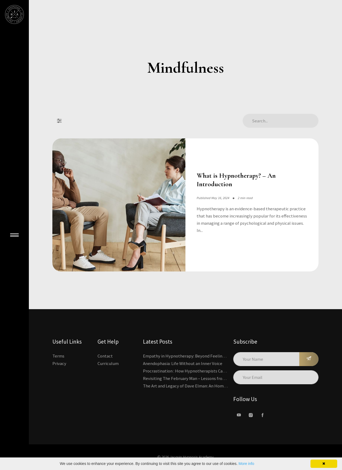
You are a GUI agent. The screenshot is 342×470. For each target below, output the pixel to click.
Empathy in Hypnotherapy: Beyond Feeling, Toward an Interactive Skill (210, 356)
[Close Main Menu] (14, 235)
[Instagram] (250, 415)
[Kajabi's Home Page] (14, 14)
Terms (58, 356)
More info (246, 463)
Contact (105, 356)
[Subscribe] (308, 359)
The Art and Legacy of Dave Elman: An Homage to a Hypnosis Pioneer (208, 386)
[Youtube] (238, 415)
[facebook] (262, 415)
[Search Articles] (280, 121)
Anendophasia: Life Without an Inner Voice (182, 363)
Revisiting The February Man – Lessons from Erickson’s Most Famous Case (212, 378)
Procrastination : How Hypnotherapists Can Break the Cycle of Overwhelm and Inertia (224, 371)
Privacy (59, 363)
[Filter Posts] (59, 121)
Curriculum (108, 363)
